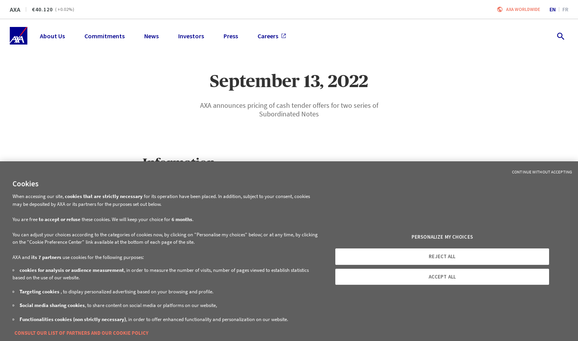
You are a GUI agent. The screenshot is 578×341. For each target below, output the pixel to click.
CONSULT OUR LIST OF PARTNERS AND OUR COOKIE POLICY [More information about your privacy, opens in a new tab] (81, 333)
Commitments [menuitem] (104, 36)
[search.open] (560, 36)
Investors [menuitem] (191, 36)
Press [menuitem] (231, 36)
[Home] (18, 36)
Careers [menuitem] (272, 36)
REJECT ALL (442, 256)
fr (565, 9)
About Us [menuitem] (52, 36)
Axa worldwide (523, 9)
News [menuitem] (151, 36)
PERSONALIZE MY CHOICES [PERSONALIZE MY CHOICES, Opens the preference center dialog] (442, 237)
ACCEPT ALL (442, 276)
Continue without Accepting (542, 172)
